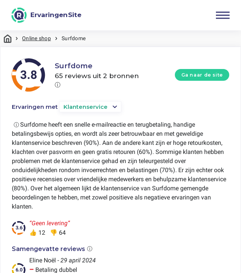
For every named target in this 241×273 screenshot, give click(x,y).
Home (7, 38)
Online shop (36, 38)
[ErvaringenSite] (46, 15)
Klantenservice (85, 106)
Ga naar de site (202, 75)
